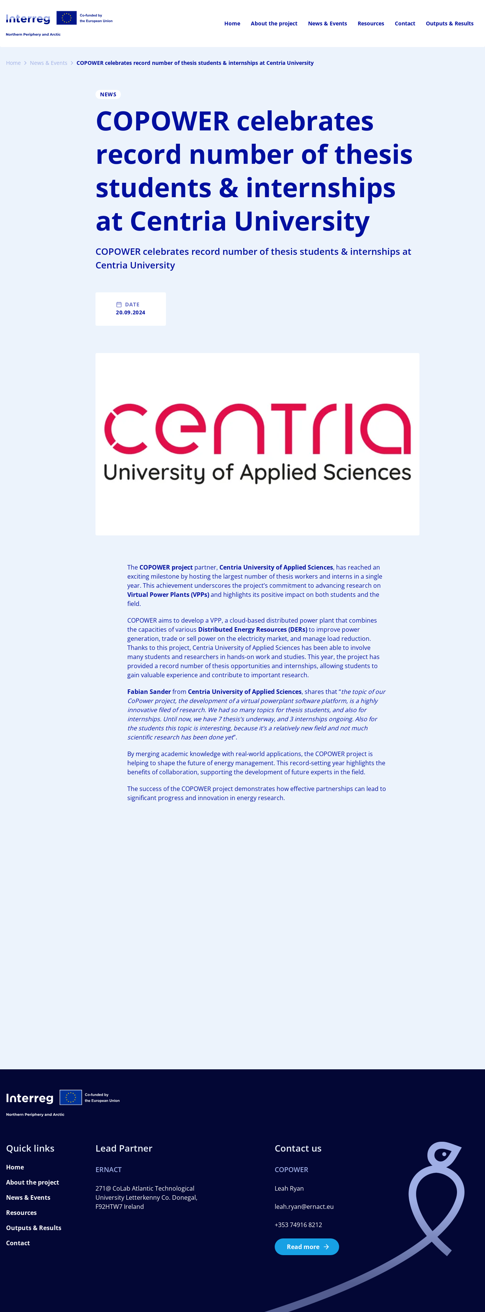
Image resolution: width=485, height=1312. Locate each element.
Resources (371, 23)
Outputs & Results (450, 23)
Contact (405, 23)
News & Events (327, 23)
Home (232, 23)
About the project (274, 23)
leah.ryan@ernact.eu (304, 1206)
